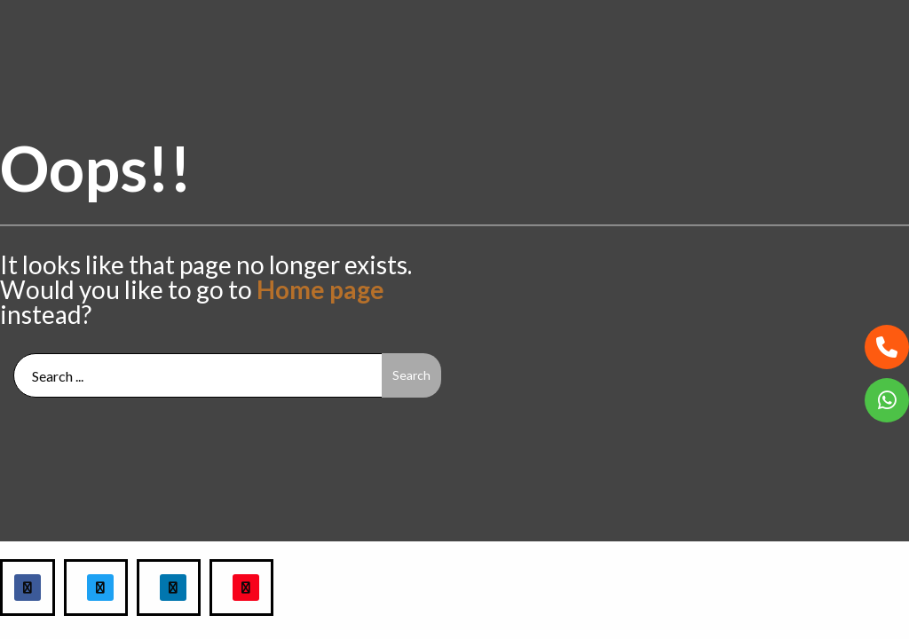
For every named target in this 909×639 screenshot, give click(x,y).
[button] (887, 347)
